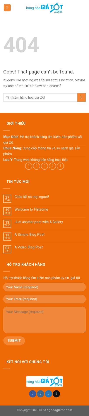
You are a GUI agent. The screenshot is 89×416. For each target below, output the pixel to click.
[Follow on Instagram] (36, 166)
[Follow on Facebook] (28, 166)
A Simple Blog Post (29, 234)
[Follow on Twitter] (44, 166)
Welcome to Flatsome (31, 209)
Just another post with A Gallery (39, 222)
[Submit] (81, 97)
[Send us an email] (52, 166)
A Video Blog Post (29, 247)
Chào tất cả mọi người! (32, 197)
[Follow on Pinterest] (60, 166)
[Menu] (7, 7)
